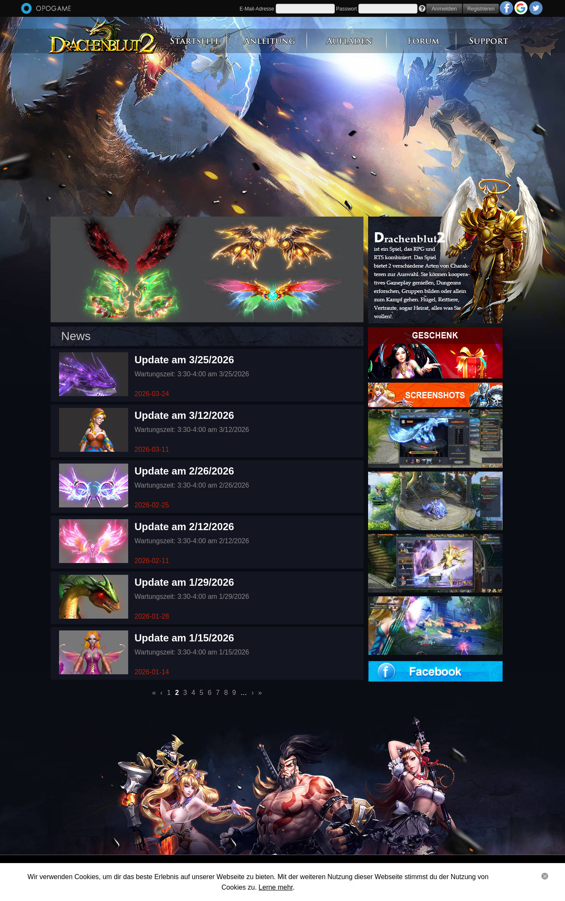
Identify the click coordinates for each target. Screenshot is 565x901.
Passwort (346, 9)
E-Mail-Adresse (256, 9)
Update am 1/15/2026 (184, 638)
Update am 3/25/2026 (184, 359)
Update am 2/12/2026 (184, 526)
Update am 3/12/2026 (184, 415)
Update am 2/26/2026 (184, 471)
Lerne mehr (275, 887)
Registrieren (481, 9)
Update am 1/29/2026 (184, 582)
